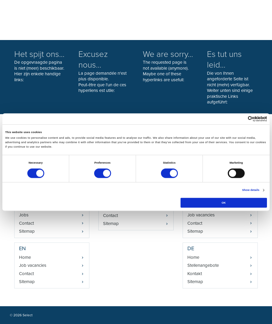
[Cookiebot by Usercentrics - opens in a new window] (241, 119)
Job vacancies (32, 265)
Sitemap (27, 231)
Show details (250, 190)
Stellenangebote (203, 265)
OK (224, 202)
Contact (26, 223)
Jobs (24, 215)
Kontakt (194, 273)
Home (25, 257)
